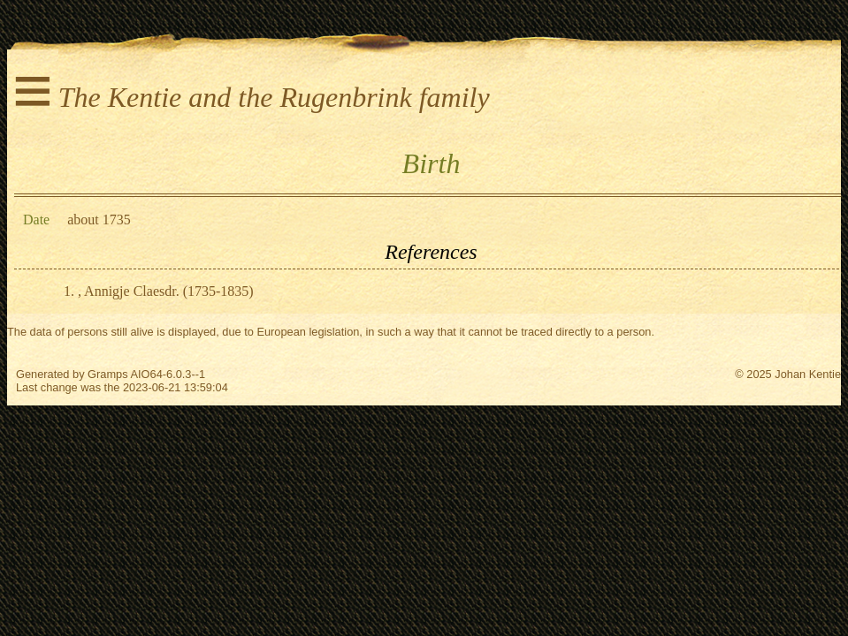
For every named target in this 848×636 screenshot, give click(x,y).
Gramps (108, 374)
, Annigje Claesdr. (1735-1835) (166, 291)
